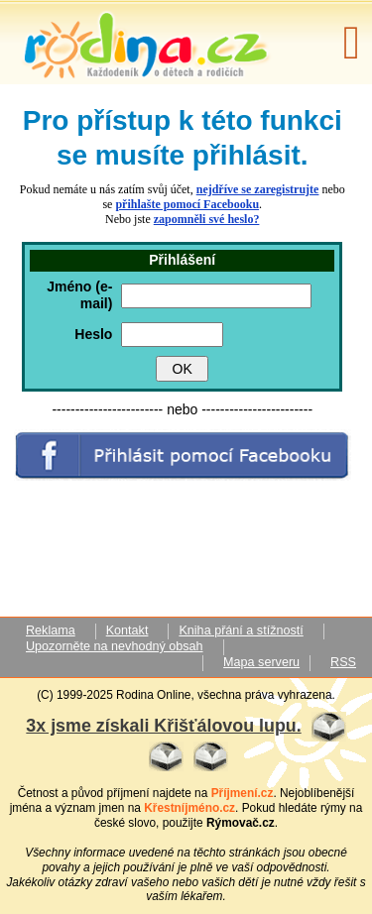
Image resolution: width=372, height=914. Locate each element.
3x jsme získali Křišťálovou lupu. (163, 726)
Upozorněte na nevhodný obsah (114, 646)
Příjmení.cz (242, 793)
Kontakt (127, 630)
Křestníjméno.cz (189, 808)
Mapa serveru (261, 662)
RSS (343, 662)
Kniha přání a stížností (241, 630)
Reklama (50, 630)
